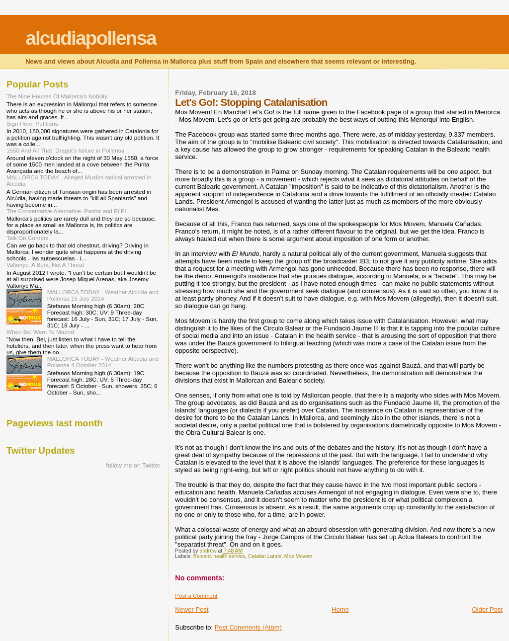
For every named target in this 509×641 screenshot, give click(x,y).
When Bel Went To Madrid (40, 331)
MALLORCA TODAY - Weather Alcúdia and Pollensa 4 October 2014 (103, 361)
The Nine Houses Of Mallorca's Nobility (56, 96)
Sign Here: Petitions (32, 123)
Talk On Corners (27, 238)
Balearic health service (219, 556)
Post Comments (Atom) (248, 627)
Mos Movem (298, 556)
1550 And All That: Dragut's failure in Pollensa (65, 150)
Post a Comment (196, 596)
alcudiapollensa (90, 38)
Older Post (487, 609)
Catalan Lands (264, 556)
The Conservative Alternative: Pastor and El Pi (66, 211)
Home (340, 609)
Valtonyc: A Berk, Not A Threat (45, 264)
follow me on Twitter (133, 465)
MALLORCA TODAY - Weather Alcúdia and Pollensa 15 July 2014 (103, 295)
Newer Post (191, 609)
